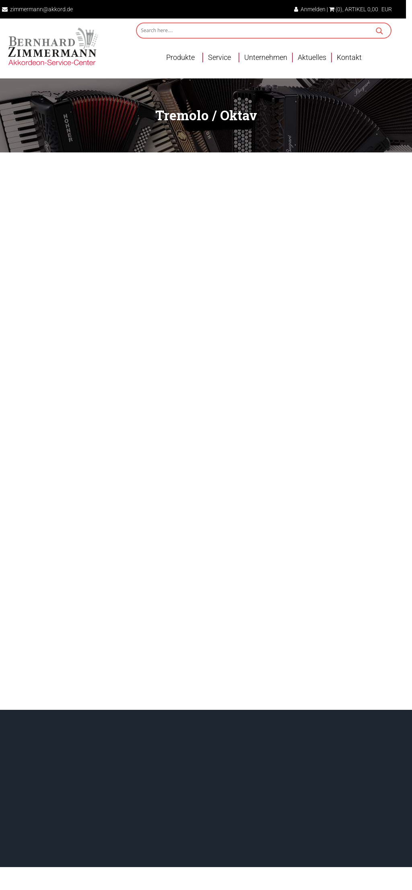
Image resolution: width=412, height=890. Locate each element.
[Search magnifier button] (379, 31)
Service (219, 57)
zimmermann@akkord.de (41, 9)
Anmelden (309, 9)
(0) (335, 9)
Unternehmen (265, 57)
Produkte (180, 57)
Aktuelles (312, 57)
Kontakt (349, 57)
